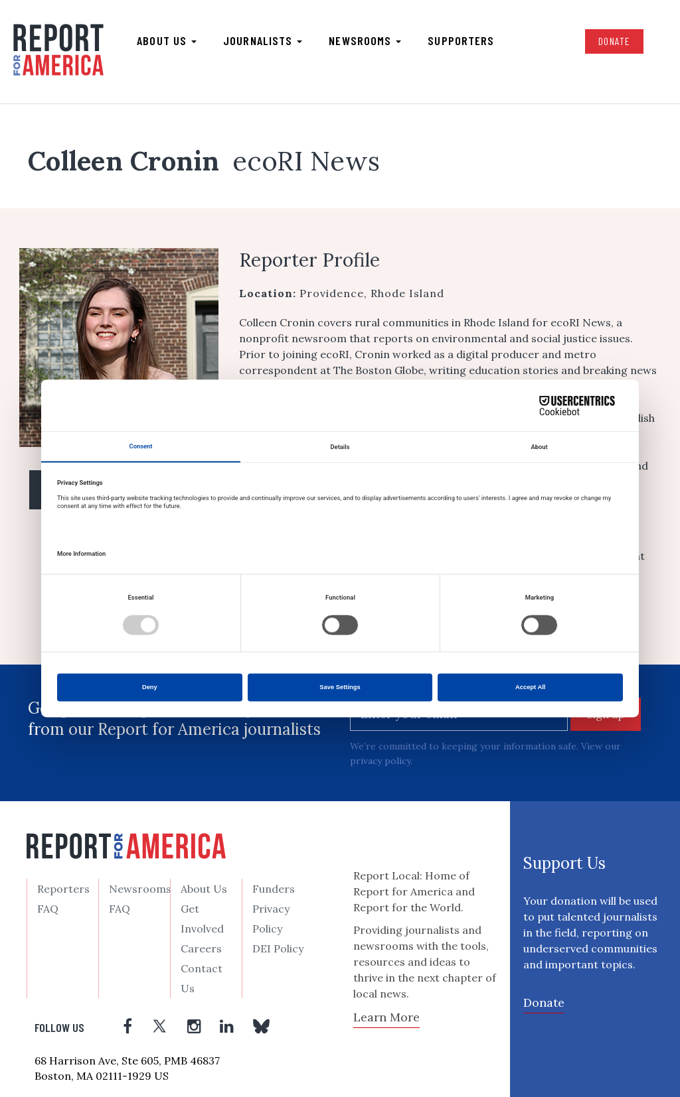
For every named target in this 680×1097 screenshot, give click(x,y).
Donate (614, 40)
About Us (204, 888)
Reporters (63, 888)
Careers (201, 948)
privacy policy (380, 761)
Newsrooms (365, 40)
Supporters (461, 40)
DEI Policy (277, 948)
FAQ (47, 908)
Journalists (262, 40)
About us (167, 40)
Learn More (386, 1017)
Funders (273, 888)
